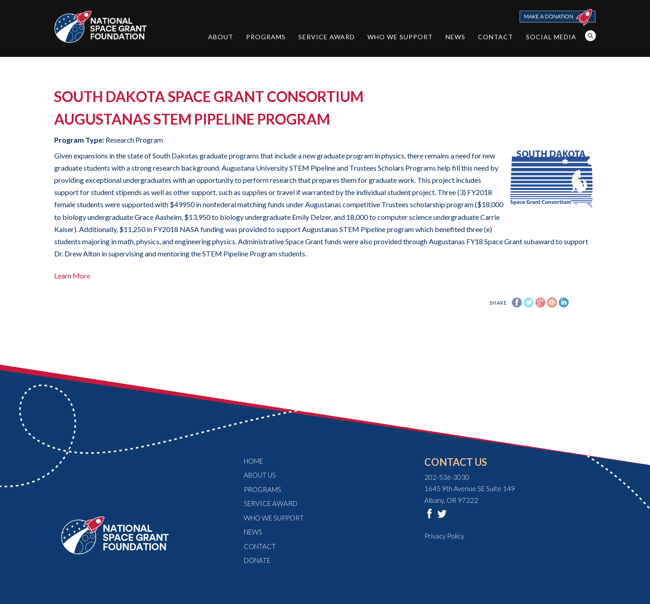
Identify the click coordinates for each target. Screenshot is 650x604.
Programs (266, 37)
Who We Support (400, 37)
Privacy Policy (444, 536)
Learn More (72, 275)
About (220, 37)
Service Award (326, 37)
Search (590, 35)
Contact (495, 37)
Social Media (551, 37)
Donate (257, 560)
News (455, 37)
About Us (260, 475)
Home (253, 461)
